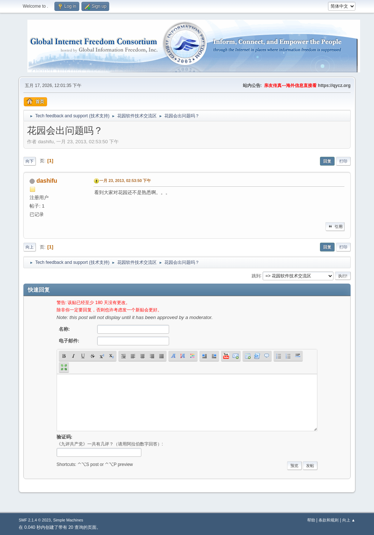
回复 (327, 161)
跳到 (256, 275)
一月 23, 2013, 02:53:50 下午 (125, 180)
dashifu (47, 181)
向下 (30, 161)
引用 (335, 226)
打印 (343, 161)
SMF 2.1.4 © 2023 (35, 520)
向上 (30, 247)
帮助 (311, 520)
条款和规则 (328, 520)
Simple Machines (68, 520)
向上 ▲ (348, 520)
